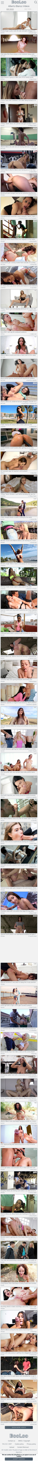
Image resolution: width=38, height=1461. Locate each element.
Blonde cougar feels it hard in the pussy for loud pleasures (19, 554)
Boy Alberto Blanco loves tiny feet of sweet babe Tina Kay (19, 809)
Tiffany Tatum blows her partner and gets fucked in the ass (19, 114)
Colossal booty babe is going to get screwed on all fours (19, 624)
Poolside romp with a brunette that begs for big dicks (19, 902)
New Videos (10, 9)
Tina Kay (34, 820)
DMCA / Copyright (24, 1441)
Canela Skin (33, 426)
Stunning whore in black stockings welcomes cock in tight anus (19, 1297)
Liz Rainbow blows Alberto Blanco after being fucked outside (19, 1019)
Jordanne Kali (33, 403)
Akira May (34, 473)
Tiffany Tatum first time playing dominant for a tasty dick (19, 299)
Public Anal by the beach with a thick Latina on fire (19, 415)
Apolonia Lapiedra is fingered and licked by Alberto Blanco (19, 693)
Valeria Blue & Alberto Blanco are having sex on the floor (19, 160)
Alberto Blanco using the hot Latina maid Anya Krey (19, 1320)
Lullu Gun (34, 148)
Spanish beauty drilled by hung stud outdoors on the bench (19, 716)
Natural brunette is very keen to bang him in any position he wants (19, 973)
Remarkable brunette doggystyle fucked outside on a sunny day (19, 1413)
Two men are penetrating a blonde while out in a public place (19, 1251)
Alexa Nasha (33, 241)
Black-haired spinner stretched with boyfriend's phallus (19, 369)
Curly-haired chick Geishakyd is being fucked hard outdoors (19, 1274)
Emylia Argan (33, 32)
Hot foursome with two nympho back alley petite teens (19, 763)
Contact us (11, 1441)
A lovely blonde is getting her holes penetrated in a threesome (19, 739)
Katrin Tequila (33, 751)
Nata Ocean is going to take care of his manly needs (19, 68)
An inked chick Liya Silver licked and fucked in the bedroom (19, 276)
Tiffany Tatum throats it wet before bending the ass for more (19, 485)
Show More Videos (19, 1427)
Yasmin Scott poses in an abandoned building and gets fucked (19, 925)
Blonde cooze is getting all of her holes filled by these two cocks (19, 1228)
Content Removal (23, 1447)
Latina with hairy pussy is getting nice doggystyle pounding (19, 1343)
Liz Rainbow (33, 1030)
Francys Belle (33, 1192)
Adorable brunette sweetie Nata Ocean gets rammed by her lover (19, 855)
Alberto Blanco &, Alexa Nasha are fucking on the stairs (19, 1204)
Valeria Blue (33, 171)
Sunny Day (34, 264)
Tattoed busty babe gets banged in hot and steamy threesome (19, 878)
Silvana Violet (33, 1100)
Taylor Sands (33, 1007)
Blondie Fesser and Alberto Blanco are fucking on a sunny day (19, 531)
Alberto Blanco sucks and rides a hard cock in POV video (19, 346)
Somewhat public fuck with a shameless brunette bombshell (19, 1065)
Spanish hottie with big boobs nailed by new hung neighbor (19, 600)
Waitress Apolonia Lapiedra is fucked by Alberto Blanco (19, 1390)
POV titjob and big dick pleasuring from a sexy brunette (19, 1135)
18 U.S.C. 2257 (7, 1444)
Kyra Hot (34, 565)
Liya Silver (34, 287)
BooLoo (19, 1435)
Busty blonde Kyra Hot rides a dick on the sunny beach (19, 1042)
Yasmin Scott (33, 658)
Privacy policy (31, 1444)
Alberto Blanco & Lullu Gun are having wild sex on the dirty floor (19, 137)
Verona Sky (33, 519)
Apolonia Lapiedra (32, 380)
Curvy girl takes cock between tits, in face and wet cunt (19, 1158)
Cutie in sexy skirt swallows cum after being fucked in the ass (19, 91)
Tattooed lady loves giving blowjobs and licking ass (19, 670)
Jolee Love (34, 334)
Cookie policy (19, 1444)
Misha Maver (33, 681)
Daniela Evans (33, 195)
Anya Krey (34, 1331)
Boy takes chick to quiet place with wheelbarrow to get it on (19, 1366)
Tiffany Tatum (33, 125)
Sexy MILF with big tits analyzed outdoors (19, 323)
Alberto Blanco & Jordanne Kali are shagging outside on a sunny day (19, 392)
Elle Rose (34, 56)
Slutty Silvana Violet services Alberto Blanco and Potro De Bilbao (19, 1089)
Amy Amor (34, 635)
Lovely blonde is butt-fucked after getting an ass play (19, 438)
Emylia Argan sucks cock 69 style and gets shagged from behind (19, 21)
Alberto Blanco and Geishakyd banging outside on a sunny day (19, 1112)
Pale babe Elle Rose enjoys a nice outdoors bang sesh (19, 45)
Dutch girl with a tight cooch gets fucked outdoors (19, 996)
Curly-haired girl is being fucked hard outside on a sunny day (19, 253)
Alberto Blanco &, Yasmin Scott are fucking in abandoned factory (19, 647)
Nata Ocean (33, 79)
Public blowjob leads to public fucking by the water (19, 508)
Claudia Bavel (33, 1076)
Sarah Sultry (33, 843)
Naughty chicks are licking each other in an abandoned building (19, 1181)
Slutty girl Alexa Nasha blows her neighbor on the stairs (19, 230)
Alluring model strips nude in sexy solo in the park (19, 577)
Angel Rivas (33, 449)
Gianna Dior (33, 1354)
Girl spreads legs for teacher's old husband (19, 461)
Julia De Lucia (33, 612)
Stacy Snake (33, 913)
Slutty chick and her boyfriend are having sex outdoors (19, 832)
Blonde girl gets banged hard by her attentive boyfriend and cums (19, 184)
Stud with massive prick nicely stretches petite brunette (19, 786)
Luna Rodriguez (32, 218)
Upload (11, 1447)
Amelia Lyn (33, 889)
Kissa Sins (34, 1308)
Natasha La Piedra (32, 588)
